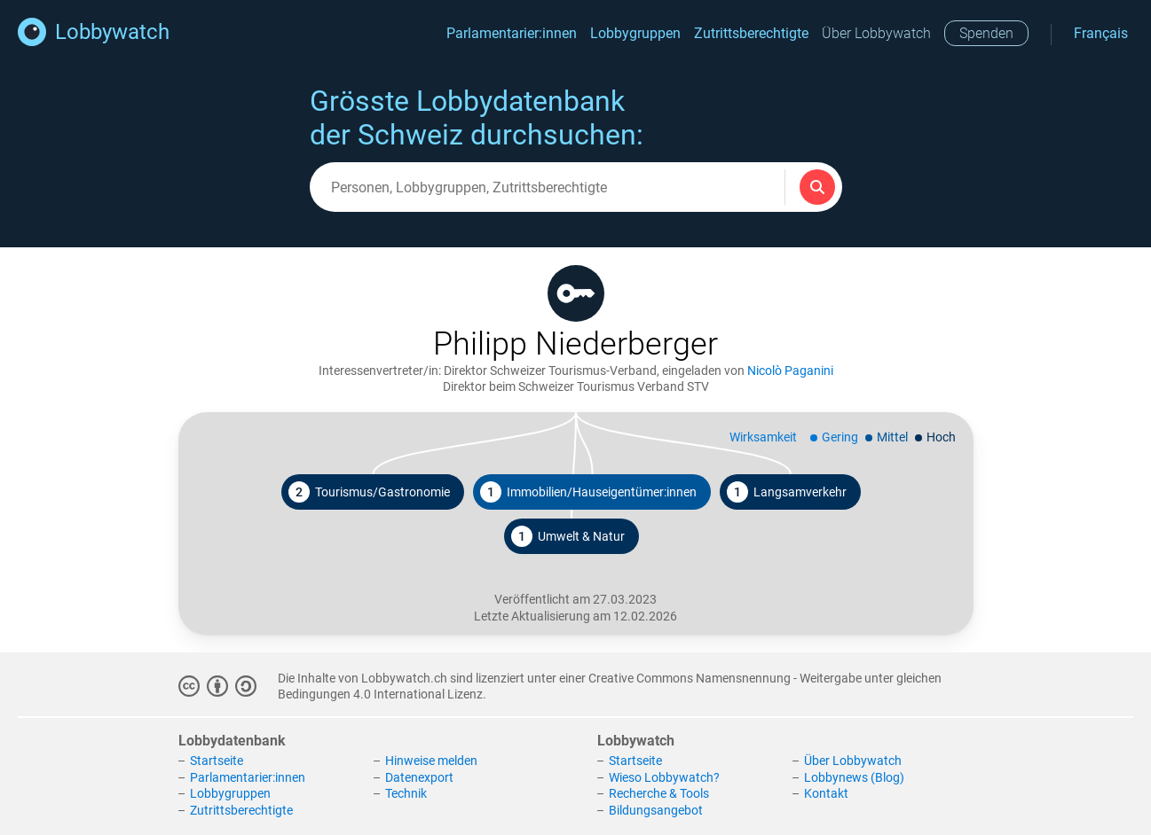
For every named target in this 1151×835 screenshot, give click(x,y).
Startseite (216, 760)
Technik (406, 793)
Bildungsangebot (656, 810)
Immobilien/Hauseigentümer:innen (588, 492)
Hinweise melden (431, 760)
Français (1101, 33)
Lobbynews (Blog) (854, 777)
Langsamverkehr (787, 492)
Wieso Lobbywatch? (664, 777)
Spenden (986, 33)
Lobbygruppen (635, 33)
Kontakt (826, 793)
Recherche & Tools (659, 793)
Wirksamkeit (763, 437)
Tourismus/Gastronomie (369, 492)
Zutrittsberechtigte (751, 33)
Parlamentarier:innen (511, 33)
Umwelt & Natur (568, 536)
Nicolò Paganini (790, 370)
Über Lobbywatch (876, 33)
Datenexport (419, 777)
